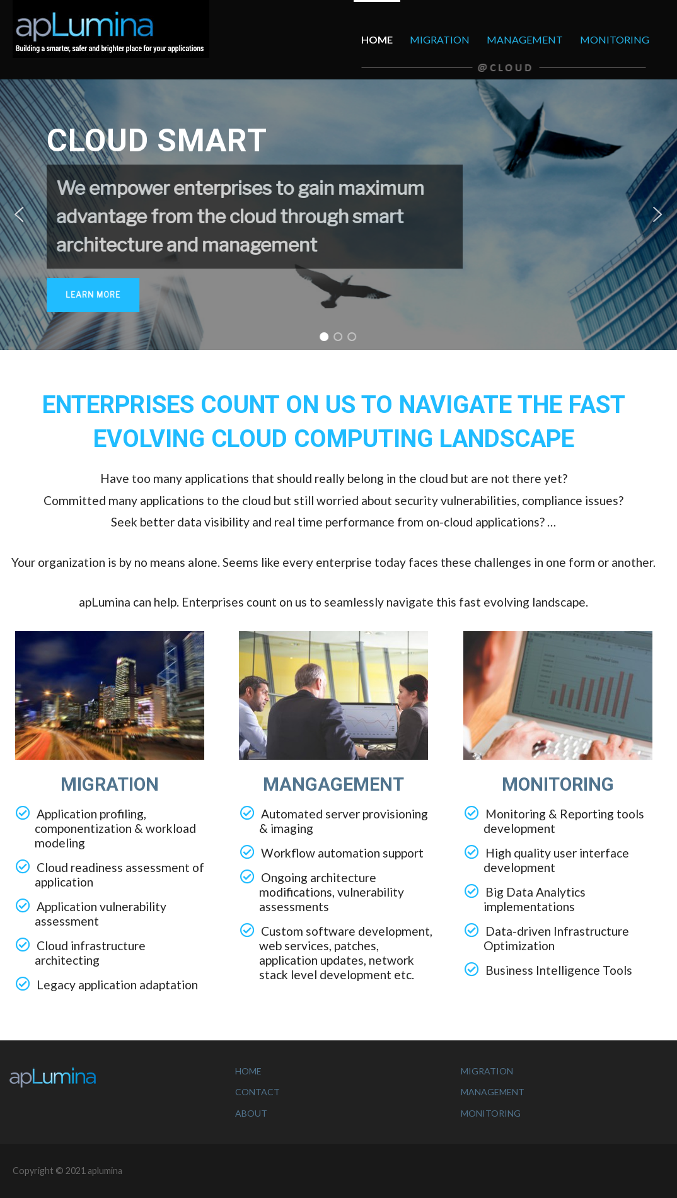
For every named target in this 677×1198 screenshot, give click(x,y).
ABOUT (251, 1113)
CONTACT (257, 1091)
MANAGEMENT (525, 39)
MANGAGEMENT (333, 784)
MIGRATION (440, 39)
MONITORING (614, 39)
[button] (19, 214)
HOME (377, 39)
